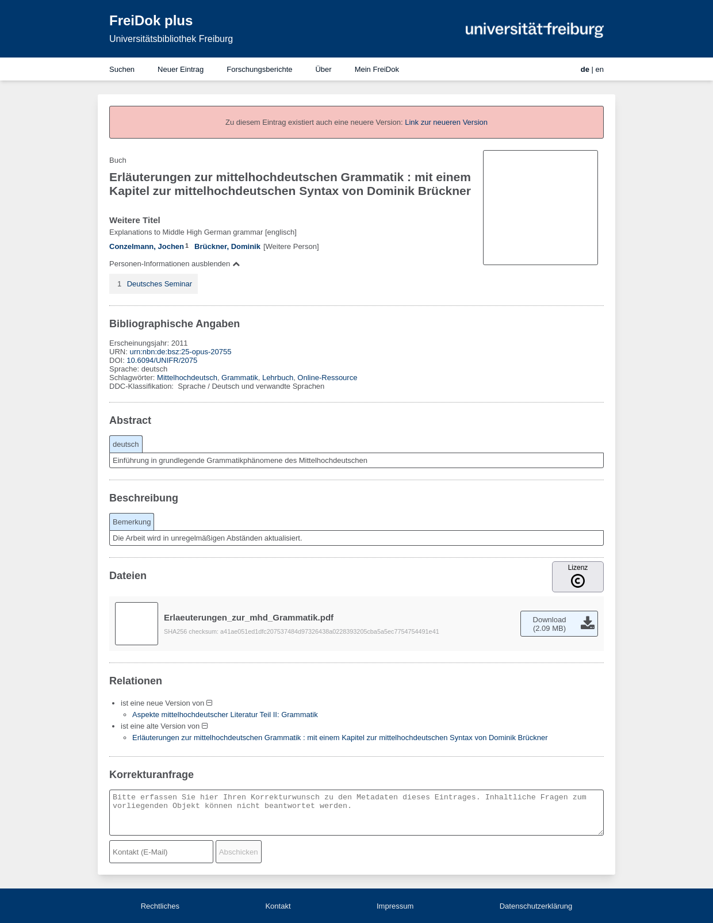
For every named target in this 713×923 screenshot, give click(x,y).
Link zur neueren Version (446, 122)
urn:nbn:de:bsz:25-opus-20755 (180, 351)
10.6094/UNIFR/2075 (161, 360)
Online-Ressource (327, 377)
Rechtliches (160, 906)
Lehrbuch (277, 377)
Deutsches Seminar (159, 283)
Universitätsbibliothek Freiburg (171, 39)
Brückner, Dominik (227, 246)
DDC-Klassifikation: (142, 386)
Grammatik (239, 377)
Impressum (395, 906)
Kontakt (277, 906)
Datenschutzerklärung (536, 906)
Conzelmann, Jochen (146, 246)
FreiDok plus (151, 20)
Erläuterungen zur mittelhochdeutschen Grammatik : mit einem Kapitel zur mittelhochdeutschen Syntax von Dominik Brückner (340, 737)
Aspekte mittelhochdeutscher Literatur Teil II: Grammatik (225, 714)
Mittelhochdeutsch (187, 377)
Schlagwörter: (133, 377)
